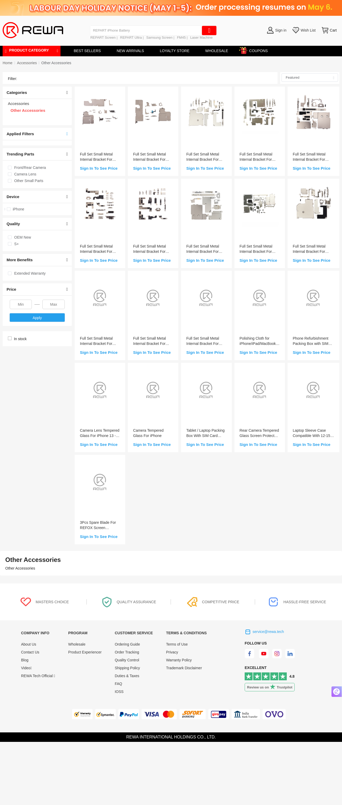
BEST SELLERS (87, 51)
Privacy (172, 652)
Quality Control (127, 660)
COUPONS (256, 50)
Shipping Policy (127, 668)
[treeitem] (37, 209)
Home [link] (7, 63)
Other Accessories (56, 63)
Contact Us (30, 652)
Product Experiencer (85, 652)
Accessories (27, 63)
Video (26, 668)
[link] (27, 63)
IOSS (119, 692)
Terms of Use (177, 644)
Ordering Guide (127, 644)
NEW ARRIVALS (130, 51)
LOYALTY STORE (174, 51)
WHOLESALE (216, 51)
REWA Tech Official (38, 676)
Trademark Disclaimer (184, 668)
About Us (28, 644)
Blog (24, 660)
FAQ (118, 684)
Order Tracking (127, 652)
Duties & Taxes (127, 676)
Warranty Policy (179, 660)
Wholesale (76, 644)
